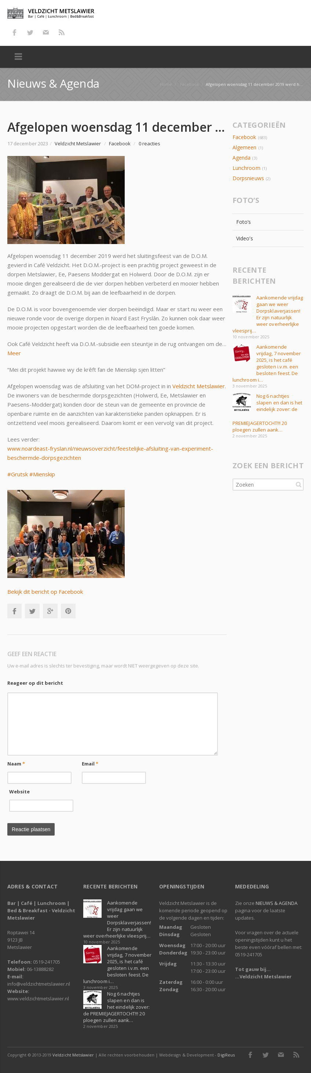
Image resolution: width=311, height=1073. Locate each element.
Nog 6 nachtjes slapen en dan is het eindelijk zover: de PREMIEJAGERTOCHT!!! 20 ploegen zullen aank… (116, 1006)
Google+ (50, 611)
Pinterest (68, 611)
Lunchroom (246, 167)
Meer (14, 353)
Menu (18, 57)
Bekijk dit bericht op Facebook (45, 591)
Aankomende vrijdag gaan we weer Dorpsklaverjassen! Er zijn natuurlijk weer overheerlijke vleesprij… (268, 314)
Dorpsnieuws (248, 178)
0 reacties (150, 143)
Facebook (14, 32)
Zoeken (298, 484)
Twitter (30, 32)
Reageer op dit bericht (35, 683)
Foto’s (243, 221)
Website (19, 791)
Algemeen (244, 147)
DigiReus (225, 1055)
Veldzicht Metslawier (198, 386)
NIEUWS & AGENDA (276, 903)
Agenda (241, 157)
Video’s (244, 238)
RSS (61, 32)
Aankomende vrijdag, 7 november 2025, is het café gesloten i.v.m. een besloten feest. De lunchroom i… (267, 363)
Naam (16, 763)
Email (90, 763)
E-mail (46, 32)
